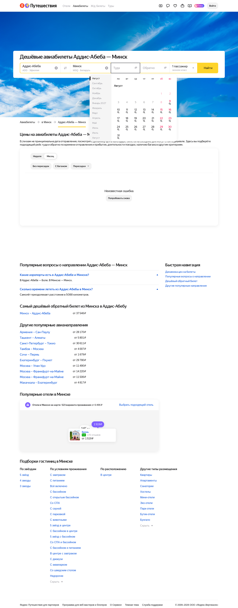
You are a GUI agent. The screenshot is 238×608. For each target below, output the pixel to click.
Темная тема (132, 605)
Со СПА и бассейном (63, 542)
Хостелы (145, 491)
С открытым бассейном (64, 497)
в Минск (46, 122)
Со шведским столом (63, 570)
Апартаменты (148, 480)
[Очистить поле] (56, 67)
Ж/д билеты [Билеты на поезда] (98, 6)
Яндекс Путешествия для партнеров (39, 605)
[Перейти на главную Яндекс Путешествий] (40, 5)
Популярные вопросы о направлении (188, 276)
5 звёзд (24, 475)
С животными (58, 519)
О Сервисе (116, 605)
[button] (212, 5)
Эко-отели (146, 503)
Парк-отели (147, 508)
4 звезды (25, 480)
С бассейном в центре (64, 531)
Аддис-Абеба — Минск (72, 122)
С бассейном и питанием (65, 547)
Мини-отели (147, 497)
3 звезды (25, 486)
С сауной (55, 508)
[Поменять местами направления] (65, 68)
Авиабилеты (80, 6)
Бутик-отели (147, 514)
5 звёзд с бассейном (62, 536)
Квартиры (146, 475)
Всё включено (58, 486)
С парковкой (57, 514)
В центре (106, 475)
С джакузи (56, 559)
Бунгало (145, 519)
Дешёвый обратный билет (181, 281)
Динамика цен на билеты (180, 271)
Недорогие (56, 576)
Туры (111, 6)
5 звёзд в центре (60, 525)
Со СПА (55, 503)
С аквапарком (58, 564)
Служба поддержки (152, 605)
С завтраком (57, 475)
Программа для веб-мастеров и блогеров (84, 605)
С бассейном (58, 491)
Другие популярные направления (186, 285)
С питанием (57, 480)
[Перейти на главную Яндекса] (22, 5)
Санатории (147, 486)
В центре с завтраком (63, 553)
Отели (66, 6)
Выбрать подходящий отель (136, 404)
